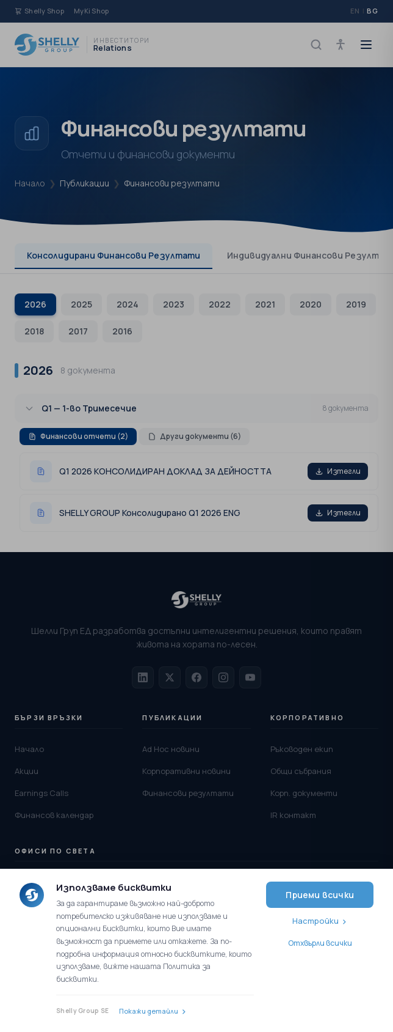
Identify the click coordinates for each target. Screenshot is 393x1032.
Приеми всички (320, 895)
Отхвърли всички (320, 943)
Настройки (315, 920)
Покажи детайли (148, 1010)
